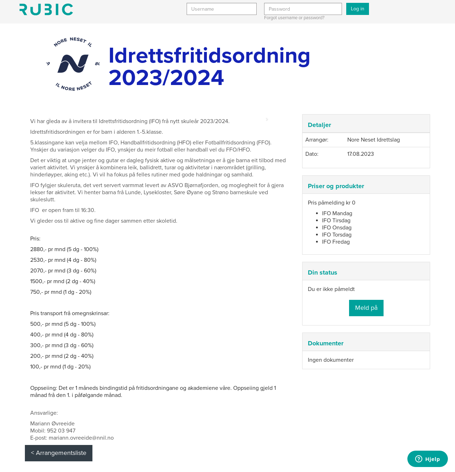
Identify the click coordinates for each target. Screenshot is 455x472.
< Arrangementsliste (58, 453)
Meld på (366, 308)
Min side (46, 9)
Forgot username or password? (294, 18)
